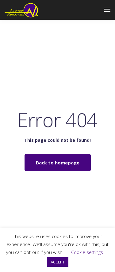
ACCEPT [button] (58, 262)
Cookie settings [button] (87, 252)
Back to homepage (57, 163)
